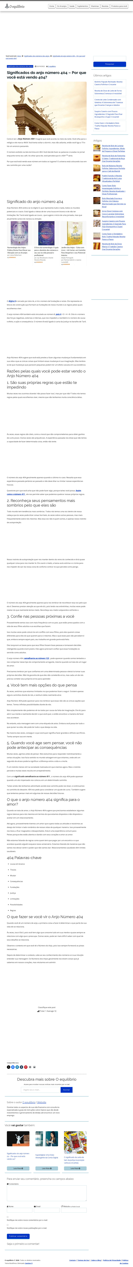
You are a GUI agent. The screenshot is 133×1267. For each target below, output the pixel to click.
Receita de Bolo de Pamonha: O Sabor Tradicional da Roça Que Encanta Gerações (113, 158)
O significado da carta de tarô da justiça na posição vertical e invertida (74, 1160)
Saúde (72, 6)
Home (51, 6)
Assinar (66, 1090)
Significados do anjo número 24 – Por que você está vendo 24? (18, 1156)
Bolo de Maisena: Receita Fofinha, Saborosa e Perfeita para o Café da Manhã (113, 168)
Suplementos (82, 6)
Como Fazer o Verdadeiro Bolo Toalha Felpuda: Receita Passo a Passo (107, 126)
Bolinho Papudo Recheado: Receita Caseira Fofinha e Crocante (108, 83)
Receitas (105, 6)
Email (37, 1206)
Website (41, 1102)
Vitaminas (95, 6)
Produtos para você (119, 6)
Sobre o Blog (96, 1260)
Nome (10, 1206)
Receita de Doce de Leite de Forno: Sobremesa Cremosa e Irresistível (108, 92)
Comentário (13, 1184)
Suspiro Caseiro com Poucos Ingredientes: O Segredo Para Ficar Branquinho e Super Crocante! (108, 114)
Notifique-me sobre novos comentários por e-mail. (27, 1220)
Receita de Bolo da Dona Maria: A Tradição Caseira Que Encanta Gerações (112, 246)
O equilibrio (52, 66)
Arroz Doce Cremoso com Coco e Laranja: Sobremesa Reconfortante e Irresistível (113, 214)
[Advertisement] (66, 34)
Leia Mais (18, 1168)
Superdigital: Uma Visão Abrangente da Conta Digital (46, 1156)
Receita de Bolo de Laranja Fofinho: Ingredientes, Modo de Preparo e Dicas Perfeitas (113, 148)
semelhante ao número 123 (36, 658)
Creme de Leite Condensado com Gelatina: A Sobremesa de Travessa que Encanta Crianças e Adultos (109, 102)
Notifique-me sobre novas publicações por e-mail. (27, 1228)
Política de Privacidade (112, 1260)
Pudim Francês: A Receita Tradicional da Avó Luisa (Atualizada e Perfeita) (112, 178)
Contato (72, 1260)
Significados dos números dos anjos (20, 66)
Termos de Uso (83, 1260)
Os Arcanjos (62, 6)
